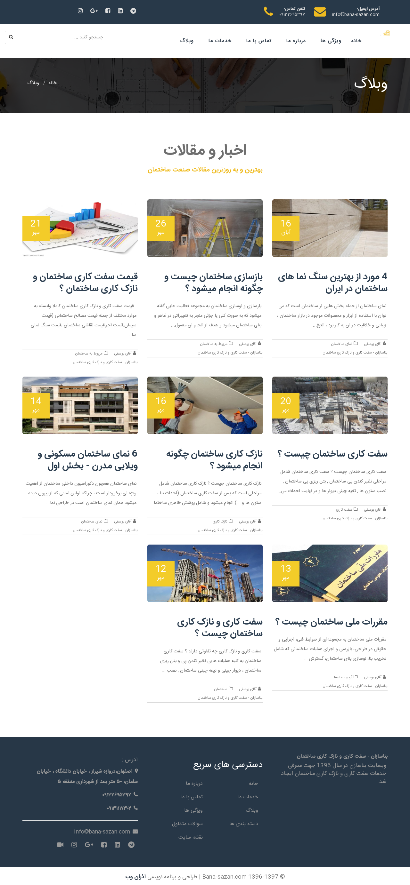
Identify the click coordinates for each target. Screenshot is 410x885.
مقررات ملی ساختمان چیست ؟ (330, 620)
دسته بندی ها (243, 821)
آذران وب (135, 875)
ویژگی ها (331, 40)
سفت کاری (345, 509)
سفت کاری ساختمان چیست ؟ (331, 453)
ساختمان (222, 687)
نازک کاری (221, 520)
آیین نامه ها (344, 676)
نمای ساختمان (343, 344)
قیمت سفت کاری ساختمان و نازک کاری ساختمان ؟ (84, 283)
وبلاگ (187, 40)
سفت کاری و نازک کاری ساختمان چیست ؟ (219, 626)
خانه (356, 40)
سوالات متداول (187, 821)
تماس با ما (259, 40)
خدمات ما (220, 40)
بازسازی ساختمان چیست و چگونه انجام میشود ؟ (213, 283)
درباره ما (296, 40)
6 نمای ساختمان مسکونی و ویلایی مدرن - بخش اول (87, 459)
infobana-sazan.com (356, 15)
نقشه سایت (190, 835)
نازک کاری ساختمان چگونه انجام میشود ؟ (214, 459)
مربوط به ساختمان (215, 344)
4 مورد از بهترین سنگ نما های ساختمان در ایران (332, 283)
